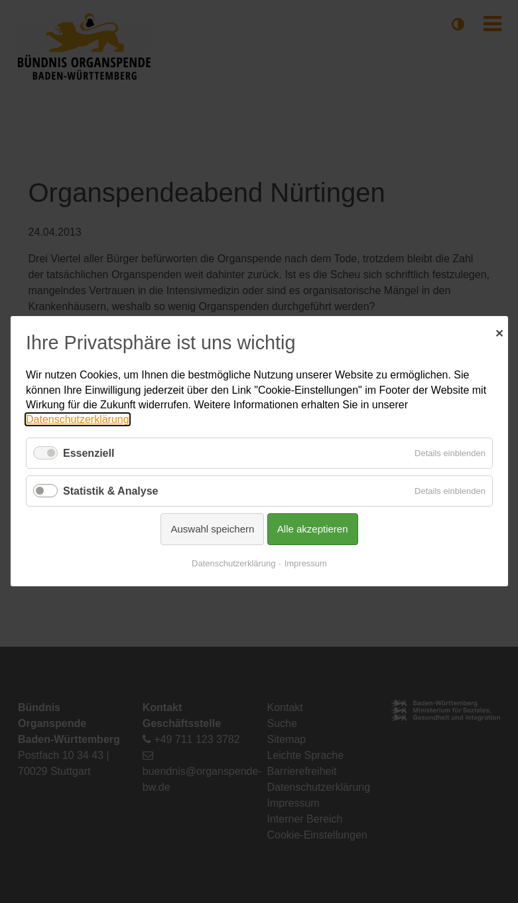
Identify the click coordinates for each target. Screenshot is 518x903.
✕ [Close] (499, 332)
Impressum (305, 564)
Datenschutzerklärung (77, 420)
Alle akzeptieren (312, 529)
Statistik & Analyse (110, 491)
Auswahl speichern (212, 529)
